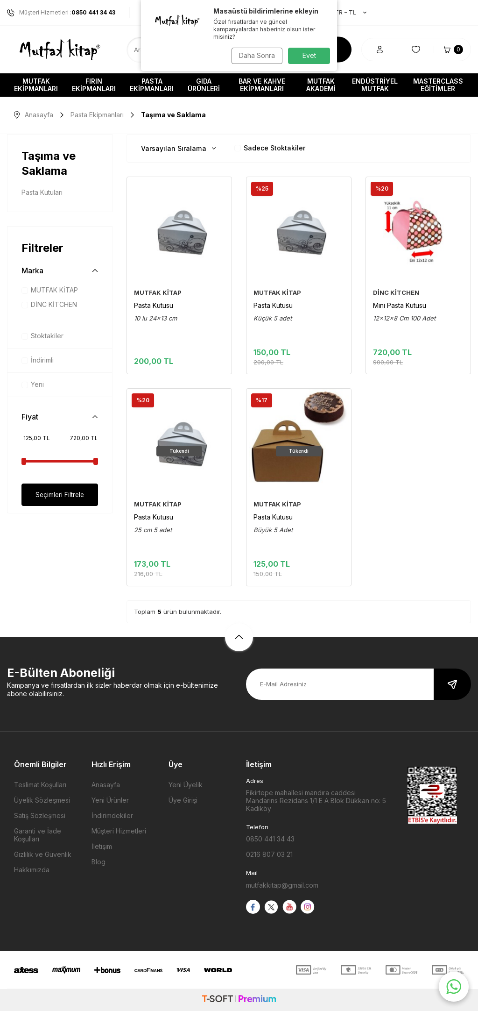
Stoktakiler (42, 336)
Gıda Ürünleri (204, 85)
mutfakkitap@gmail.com (282, 885)
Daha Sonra (256, 55)
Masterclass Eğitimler (438, 85)
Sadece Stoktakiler (269, 148)
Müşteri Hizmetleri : (61, 12)
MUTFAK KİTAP (49, 290)
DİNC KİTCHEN (49, 304)
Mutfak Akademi (321, 85)
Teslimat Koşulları (40, 785)
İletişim (101, 846)
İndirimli (37, 360)
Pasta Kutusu (153, 305)
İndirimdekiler (112, 815)
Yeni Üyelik (186, 785)
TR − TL (345, 12)
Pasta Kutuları (42, 192)
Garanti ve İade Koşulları (37, 835)
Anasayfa (33, 115)
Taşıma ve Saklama (48, 163)
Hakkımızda (31, 870)
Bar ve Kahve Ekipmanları (262, 85)
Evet (309, 55)
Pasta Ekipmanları (152, 85)
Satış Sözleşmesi (39, 815)
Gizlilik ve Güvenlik (42, 854)
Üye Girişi (183, 800)
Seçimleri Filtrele (60, 494)
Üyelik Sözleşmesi (42, 800)
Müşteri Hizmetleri (118, 831)
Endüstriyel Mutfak (375, 85)
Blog (98, 862)
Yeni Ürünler (110, 800)
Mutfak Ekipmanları (36, 85)
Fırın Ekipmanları (94, 85)
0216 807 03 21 (269, 854)
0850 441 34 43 (270, 839)
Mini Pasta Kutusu (399, 305)
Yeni (32, 384)
